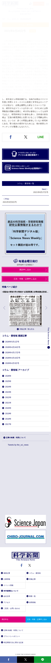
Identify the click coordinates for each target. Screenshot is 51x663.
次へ (46, 310)
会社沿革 (7, 596)
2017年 (8, 424)
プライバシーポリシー (12, 636)
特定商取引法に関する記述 (13, 642)
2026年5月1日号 (12, 342)
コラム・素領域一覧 (25, 183)
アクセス (7, 602)
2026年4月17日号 (12, 352)
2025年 (8, 381)
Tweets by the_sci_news (18, 445)
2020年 (8, 408)
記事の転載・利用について (16, 438)
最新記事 (7, 573)
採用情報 (32, 602)
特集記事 (32, 579)
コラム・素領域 (35, 573)
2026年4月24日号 (12, 347)
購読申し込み (25, 270)
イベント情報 (8, 585)
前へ (4, 310)
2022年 (8, 397)
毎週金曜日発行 (28, 261)
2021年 (8, 403)
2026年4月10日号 (12, 358)
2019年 (8, 413)
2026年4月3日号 (12, 363)
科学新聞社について (11, 591)
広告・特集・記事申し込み (25, 279)
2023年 (8, 392)
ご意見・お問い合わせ (12, 608)
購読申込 (5, 619)
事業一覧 (32, 596)
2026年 (8, 376)
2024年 (8, 387)
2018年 (8, 419)
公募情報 (7, 579)
